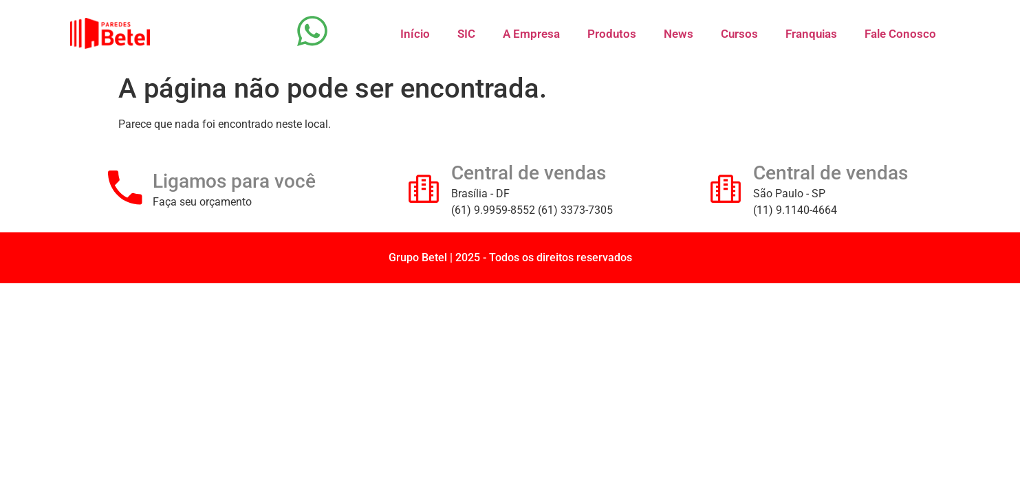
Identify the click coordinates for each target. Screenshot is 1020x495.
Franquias (811, 34)
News (678, 34)
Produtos (611, 34)
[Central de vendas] (423, 187)
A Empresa (531, 34)
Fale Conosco (900, 34)
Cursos (739, 34)
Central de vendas (528, 173)
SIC (466, 34)
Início (415, 34)
